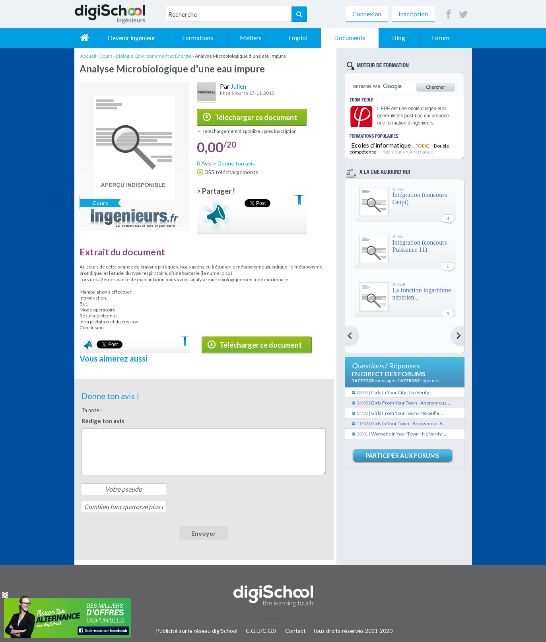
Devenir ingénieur (131, 37)
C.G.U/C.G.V (261, 630)
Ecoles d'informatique (381, 145)
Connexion (366, 14)
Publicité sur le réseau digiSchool (196, 630)
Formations (197, 37)
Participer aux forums (402, 455)
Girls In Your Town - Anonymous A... (408, 423)
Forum (440, 37)
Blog (398, 37)
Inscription (413, 14)
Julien (238, 86)
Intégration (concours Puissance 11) (419, 246)
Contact (295, 630)
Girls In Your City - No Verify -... (403, 392)
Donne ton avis (236, 163)
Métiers (251, 37)
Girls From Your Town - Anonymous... (410, 403)
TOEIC (422, 146)
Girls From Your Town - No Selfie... (407, 413)
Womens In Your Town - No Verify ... (408, 434)
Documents (349, 37)
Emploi (297, 37)
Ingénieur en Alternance (407, 152)
